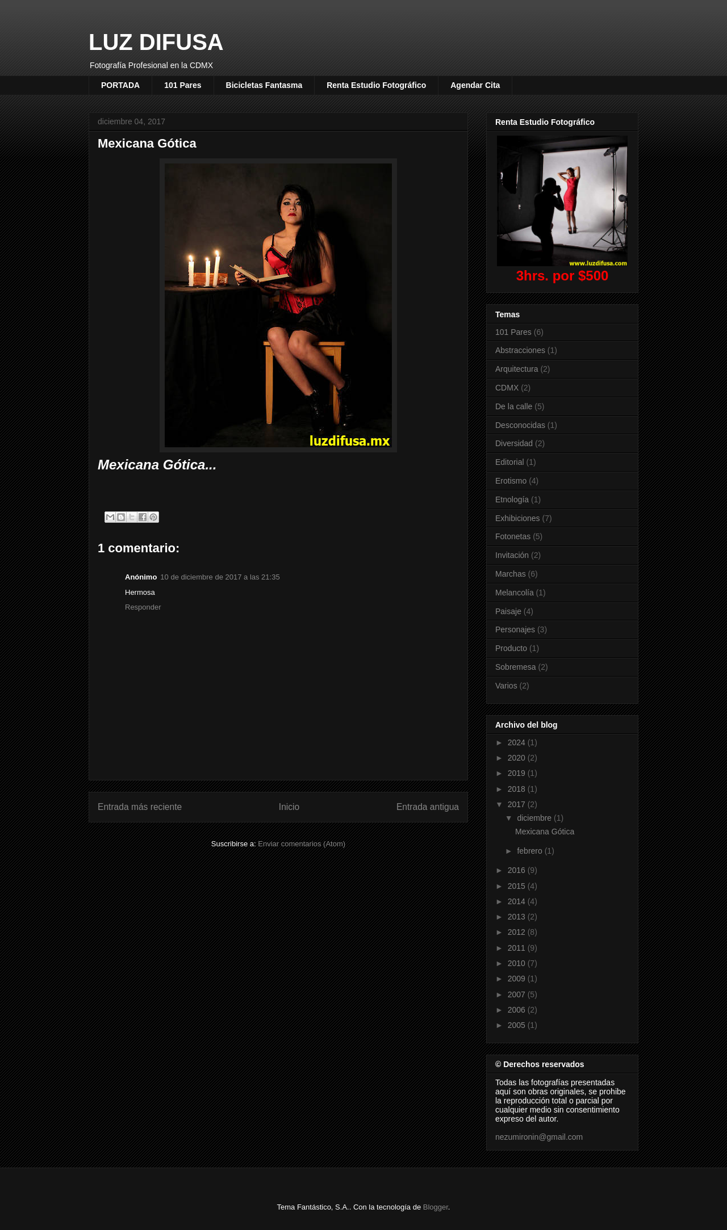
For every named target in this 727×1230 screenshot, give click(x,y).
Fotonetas (512, 536)
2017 (518, 804)
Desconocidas (520, 425)
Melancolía (514, 592)
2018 (518, 789)
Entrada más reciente (140, 807)
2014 (518, 901)
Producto (511, 648)
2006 (518, 1009)
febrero (530, 850)
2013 (518, 916)
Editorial (509, 462)
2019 (518, 773)
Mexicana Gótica (544, 831)
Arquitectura (516, 368)
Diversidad (514, 443)
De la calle (513, 406)
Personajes (515, 629)
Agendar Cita (475, 85)
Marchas (510, 573)
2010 (518, 963)
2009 (518, 978)
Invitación (512, 555)
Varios (506, 685)
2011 (518, 947)
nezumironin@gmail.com (539, 1136)
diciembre (535, 817)
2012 (518, 932)
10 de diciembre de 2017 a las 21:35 (219, 577)
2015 (518, 886)
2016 (518, 870)
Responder (143, 607)
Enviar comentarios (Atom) (301, 843)
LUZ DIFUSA (156, 42)
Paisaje (508, 611)
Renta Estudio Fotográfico (376, 85)
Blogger (435, 1207)
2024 (518, 742)
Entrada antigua (427, 807)
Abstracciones (520, 350)
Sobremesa (515, 666)
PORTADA (120, 85)
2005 (518, 1025)
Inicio (289, 807)
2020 (518, 757)
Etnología (512, 499)
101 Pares (182, 85)
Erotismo (511, 480)
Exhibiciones (517, 518)
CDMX (507, 387)
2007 (518, 994)
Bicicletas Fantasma (264, 85)
